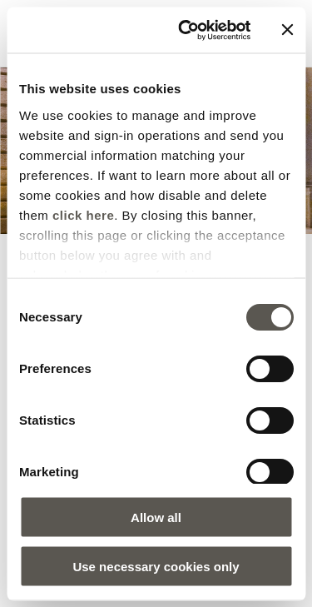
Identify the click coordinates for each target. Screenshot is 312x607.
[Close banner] (287, 30)
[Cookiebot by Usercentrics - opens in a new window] (185, 30)
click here (83, 214)
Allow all (156, 517)
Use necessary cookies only (155, 566)
